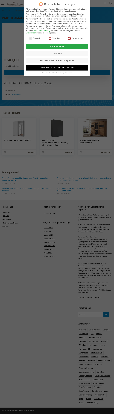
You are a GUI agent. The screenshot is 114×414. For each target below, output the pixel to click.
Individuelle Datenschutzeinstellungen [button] (57, 66)
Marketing (54, 37)
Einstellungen (31, 32)
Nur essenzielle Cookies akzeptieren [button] (57, 59)
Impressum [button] (68, 72)
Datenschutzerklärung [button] (58, 72)
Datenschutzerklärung (42, 29)
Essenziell (34, 37)
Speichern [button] (57, 52)
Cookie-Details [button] (46, 72)
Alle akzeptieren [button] (57, 45)
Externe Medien (75, 37)
